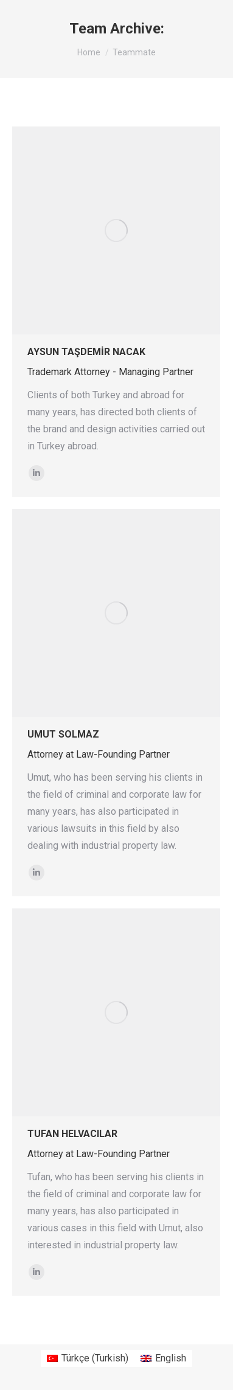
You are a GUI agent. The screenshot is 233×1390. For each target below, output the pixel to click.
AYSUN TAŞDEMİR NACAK (86, 352)
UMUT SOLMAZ (63, 734)
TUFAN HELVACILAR (72, 1133)
